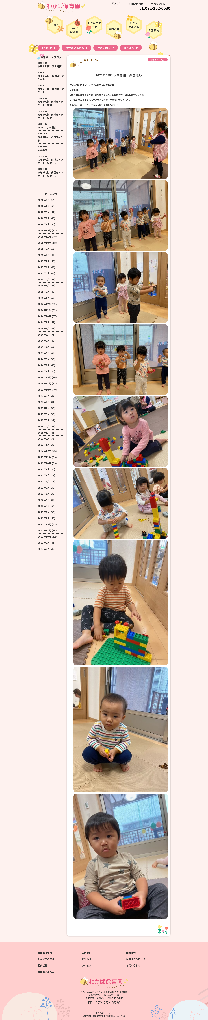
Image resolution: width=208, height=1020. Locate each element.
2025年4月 (44, 279)
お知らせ (47, 48)
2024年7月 (44, 334)
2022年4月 (44, 500)
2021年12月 (44, 524)
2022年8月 (44, 475)
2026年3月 (44, 212)
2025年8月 (44, 255)
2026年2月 (44, 218)
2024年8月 (44, 328)
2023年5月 (44, 420)
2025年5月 (44, 273)
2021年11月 (44, 530)
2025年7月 (44, 261)
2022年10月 (44, 463)
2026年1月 (44, 224)
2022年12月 (44, 450)
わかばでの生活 (46, 959)
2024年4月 (44, 352)
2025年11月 (44, 236)
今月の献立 (104, 48)
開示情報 (131, 952)
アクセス (116, 3)
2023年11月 (44, 383)
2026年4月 (44, 206)
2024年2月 (44, 365)
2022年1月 (44, 518)
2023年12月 (44, 377)
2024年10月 (44, 316)
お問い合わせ (136, 3)
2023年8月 (44, 402)
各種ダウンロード (160, 3)
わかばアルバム (75, 48)
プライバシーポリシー (104, 1012)
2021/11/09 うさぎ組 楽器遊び (118, 75)
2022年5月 (44, 493)
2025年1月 (44, 297)
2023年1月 (44, 444)
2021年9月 (44, 542)
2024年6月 (44, 340)
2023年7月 (44, 408)
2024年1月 (44, 371)
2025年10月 (44, 242)
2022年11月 (44, 457)
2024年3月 (44, 359)
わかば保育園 (45, 952)
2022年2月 (44, 512)
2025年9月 (44, 248)
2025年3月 (44, 285)
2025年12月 (44, 230)
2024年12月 (44, 304)
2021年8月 (44, 548)
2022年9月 (44, 469)
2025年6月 (44, 267)
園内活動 (42, 965)
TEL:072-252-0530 (153, 8)
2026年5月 (44, 200)
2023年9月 (44, 395)
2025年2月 (44, 291)
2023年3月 (44, 432)
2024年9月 (44, 322)
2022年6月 (44, 487)
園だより (129, 48)
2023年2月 (44, 438)
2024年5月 (44, 346)
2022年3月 (44, 506)
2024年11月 (44, 310)
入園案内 (86, 952)
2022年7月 (44, 481)
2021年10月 (44, 536)
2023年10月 (44, 389)
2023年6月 (44, 414)
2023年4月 (44, 426)
